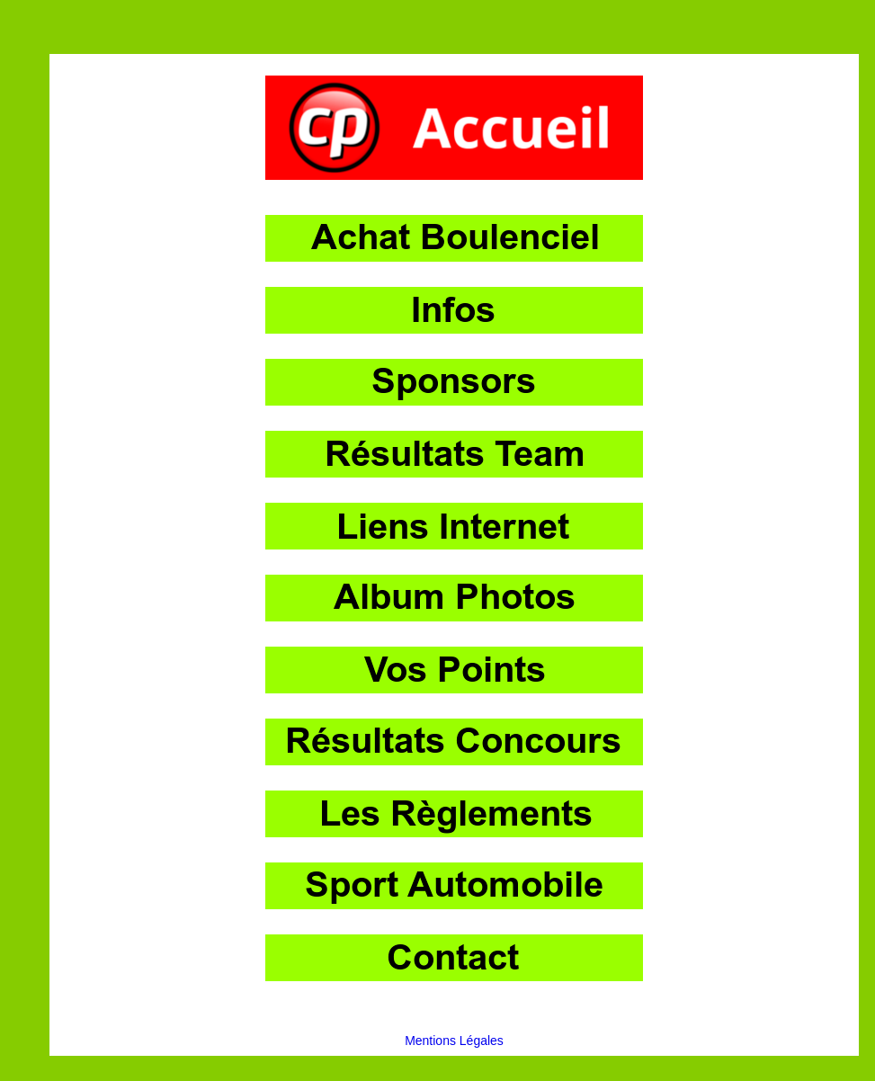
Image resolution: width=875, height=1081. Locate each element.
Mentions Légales (454, 1040)
